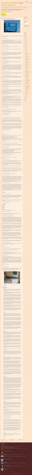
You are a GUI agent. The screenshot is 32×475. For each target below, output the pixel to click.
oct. (25, 45)
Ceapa (25, 84)
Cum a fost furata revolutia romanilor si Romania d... (27, 80)
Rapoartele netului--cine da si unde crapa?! (27, 64)
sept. (25, 46)
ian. (25, 95)
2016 (25, 38)
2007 (25, 99)
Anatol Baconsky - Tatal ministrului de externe (27, 83)
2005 (25, 101)
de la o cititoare (26, 91)
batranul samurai (26, 58)
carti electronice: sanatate (27, 68)
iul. (25, 48)
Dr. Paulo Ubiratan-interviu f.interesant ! (27, 77)
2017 (25, 37)
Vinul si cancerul (26, 70)
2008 (25, 98)
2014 (25, 40)
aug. (25, 47)
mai (25, 50)
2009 (25, 97)
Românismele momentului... (27, 60)
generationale (26, 94)
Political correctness (27, 61)
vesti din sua (26, 93)
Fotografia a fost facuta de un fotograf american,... (27, 86)
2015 (25, 39)
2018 (25, 36)
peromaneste (25, 18)
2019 (25, 35)
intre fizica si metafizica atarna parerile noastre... (27, 62)
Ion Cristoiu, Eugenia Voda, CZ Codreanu (7, 465)
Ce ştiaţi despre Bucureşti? (27, 81)
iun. (25, 49)
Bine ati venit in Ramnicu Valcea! (28, 85)
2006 (25, 100)
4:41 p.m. (4, 354)
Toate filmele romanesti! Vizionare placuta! (27, 87)
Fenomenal (26, 69)
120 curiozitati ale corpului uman (28, 92)
